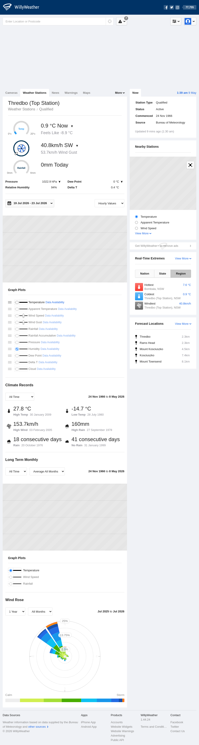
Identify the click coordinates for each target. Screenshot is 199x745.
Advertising (118, 735)
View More (142, 233)
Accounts (117, 722)
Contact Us (178, 731)
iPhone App (88, 722)
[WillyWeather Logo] (23, 7)
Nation (144, 273)
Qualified (46, 109)
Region (181, 273)
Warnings (71, 92)
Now (135, 92)
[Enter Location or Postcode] (58, 21)
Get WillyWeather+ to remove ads (156, 245)
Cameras (11, 92)
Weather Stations (34, 92)
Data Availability (55, 302)
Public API (117, 740)
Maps (86, 92)
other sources (37, 726)
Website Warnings (122, 731)
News (55, 92)
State (162, 273)
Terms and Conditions (154, 726)
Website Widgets (121, 726)
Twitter (175, 726)
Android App (89, 726)
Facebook (177, 722)
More (118, 92)
